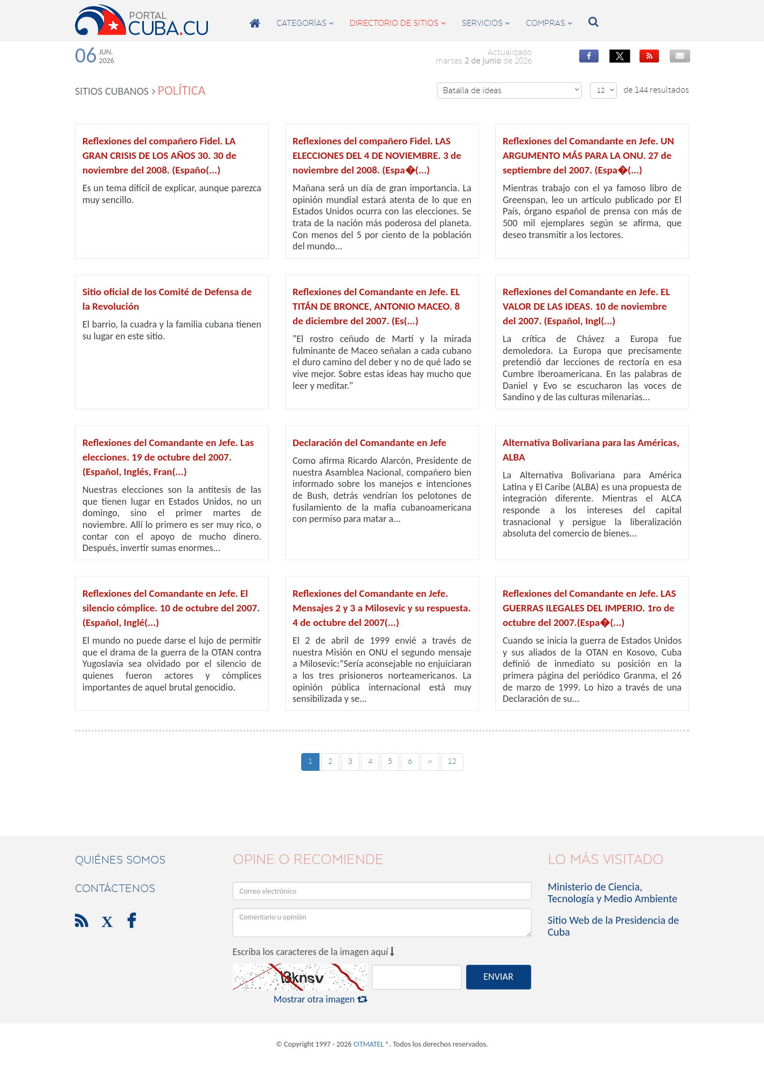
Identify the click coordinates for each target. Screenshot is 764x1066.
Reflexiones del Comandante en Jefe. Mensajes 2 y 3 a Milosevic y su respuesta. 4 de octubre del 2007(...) (382, 608)
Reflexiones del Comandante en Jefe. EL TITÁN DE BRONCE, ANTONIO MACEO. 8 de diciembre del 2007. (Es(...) (376, 306)
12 (605, 90)
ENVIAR (498, 977)
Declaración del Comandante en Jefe (369, 442)
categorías (305, 23)
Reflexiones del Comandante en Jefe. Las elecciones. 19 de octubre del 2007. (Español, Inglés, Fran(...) (168, 457)
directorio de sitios (398, 23)
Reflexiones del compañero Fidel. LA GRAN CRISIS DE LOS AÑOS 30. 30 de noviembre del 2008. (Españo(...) (159, 155)
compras (549, 23)
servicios (486, 23)
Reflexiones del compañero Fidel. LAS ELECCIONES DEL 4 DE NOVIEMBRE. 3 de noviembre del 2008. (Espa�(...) (377, 155)
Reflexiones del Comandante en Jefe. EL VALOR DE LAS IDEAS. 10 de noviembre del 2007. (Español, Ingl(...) (586, 306)
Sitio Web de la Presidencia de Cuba (613, 926)
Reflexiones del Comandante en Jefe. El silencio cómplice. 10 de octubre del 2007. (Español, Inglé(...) (171, 608)
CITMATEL (368, 1044)
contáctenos (115, 888)
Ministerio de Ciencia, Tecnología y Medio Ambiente (613, 892)
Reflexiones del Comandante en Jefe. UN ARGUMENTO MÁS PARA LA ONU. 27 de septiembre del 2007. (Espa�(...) (588, 155)
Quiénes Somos (120, 860)
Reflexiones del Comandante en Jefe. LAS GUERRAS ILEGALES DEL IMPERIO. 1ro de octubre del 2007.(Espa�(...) (589, 608)
